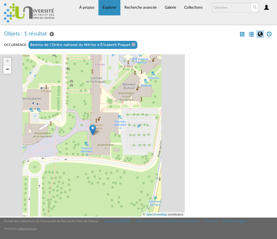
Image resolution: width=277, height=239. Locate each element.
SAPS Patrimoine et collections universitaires (167, 221)
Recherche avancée (140, 7)
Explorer (109, 7)
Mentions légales (235, 221)
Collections (193, 7)
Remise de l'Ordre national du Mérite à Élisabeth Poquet (83, 45)
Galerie (170, 7)
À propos (86, 7)
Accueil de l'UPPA (117, 221)
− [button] (7, 70)
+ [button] (7, 62)
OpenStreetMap (156, 214)
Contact (211, 221)
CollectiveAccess (27, 228)
